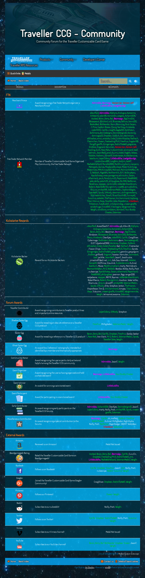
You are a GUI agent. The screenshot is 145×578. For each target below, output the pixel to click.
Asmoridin (112, 115)
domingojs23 (97, 135)
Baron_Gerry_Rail (106, 118)
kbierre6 (124, 260)
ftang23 (92, 144)
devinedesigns (106, 132)
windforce (101, 209)
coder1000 (96, 130)
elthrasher (91, 138)
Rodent (92, 186)
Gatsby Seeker (133, 333)
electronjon (129, 135)
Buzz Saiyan (130, 124)
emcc (99, 138)
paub (101, 178)
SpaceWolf (93, 192)
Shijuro (93, 189)
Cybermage (93, 240)
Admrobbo (96, 102)
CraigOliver (133, 237)
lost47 (128, 161)
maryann (134, 164)
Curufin (132, 454)
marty (122, 265)
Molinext (116, 169)
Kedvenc (100, 155)
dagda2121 (120, 130)
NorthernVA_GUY (116, 172)
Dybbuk (115, 135)
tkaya (102, 201)
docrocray (131, 132)
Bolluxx (124, 121)
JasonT (118, 257)
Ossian (131, 175)
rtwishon (123, 280)
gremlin (124, 251)
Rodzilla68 (100, 186)
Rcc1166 (123, 181)
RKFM (108, 277)
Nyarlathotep (97, 175)
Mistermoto (92, 169)
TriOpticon (93, 203)
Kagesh (127, 152)
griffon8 (99, 254)
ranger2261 (130, 274)
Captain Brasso (103, 127)
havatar (115, 254)
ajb (121, 226)
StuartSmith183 (119, 195)
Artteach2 (94, 115)
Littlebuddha (106, 105)
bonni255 (132, 121)
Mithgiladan (106, 324)
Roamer (115, 277)
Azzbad (94, 118)
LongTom (114, 161)
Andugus (122, 112)
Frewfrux (124, 141)
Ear (121, 135)
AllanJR (126, 226)
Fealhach (134, 138)
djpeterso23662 (102, 243)
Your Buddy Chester (124, 374)
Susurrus (92, 198)
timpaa (122, 288)
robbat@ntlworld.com (127, 184)
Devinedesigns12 (120, 132)
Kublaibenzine (130, 155)
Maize (100, 265)
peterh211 (104, 181)
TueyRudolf (104, 203)
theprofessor (92, 288)
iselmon (92, 152)
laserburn (93, 158)
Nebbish (95, 172)
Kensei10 (108, 155)
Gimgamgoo (108, 144)
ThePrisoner (110, 198)
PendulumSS (110, 178)
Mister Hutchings (129, 166)
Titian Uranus (93, 201)
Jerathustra (127, 257)
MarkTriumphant (122, 164)
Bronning (120, 124)
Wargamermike (128, 206)
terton (121, 285)
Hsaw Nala (105, 149)
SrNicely (108, 192)
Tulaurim (97, 291)
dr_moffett (113, 418)
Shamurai (92, 283)
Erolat (113, 138)
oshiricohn (123, 175)
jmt (116, 152)
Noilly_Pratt (134, 268)
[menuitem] (126, 561)
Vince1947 (106, 206)
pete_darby (94, 181)
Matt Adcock (131, 265)
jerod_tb (109, 152)
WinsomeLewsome (111, 294)
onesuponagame (110, 175)
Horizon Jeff (128, 102)
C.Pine (94, 127)
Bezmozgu (106, 102)
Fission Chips (94, 248)
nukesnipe (93, 271)
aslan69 (103, 115)
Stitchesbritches (97, 195)
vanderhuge (95, 206)
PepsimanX (122, 178)
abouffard (94, 112)
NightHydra (129, 421)
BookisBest (94, 124)
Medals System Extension (128, 553)
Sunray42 (131, 195)
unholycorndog (116, 203)
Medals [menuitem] (28, 73)
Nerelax (119, 268)
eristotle (106, 138)
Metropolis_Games (96, 166)
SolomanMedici (114, 189)
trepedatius (123, 201)
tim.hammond (122, 198)
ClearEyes (107, 237)
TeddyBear (132, 424)
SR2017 (124, 424)
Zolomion (117, 212)
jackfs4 (101, 257)
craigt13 (112, 130)
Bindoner (93, 234)
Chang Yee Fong (118, 127)
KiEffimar (102, 263)
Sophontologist (128, 189)
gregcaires (131, 144)
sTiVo (107, 285)
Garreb (135, 248)
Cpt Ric (105, 130)
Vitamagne (116, 206)
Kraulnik (111, 263)
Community (67, 59)
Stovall (108, 195)
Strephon (114, 285)
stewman (116, 192)
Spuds (101, 192)
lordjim (122, 161)
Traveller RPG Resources (24, 65)
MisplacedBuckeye (113, 166)
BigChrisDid (129, 118)
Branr (112, 124)
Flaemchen (92, 141)
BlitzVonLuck (106, 121)
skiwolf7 (109, 283)
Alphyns (113, 112)
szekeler (100, 198)
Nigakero (104, 172)
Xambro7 (120, 209)
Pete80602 (132, 178)
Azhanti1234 (130, 115)
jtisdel (121, 152)
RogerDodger (114, 424)
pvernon (116, 274)
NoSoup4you (129, 172)
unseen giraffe (130, 203)
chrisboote (129, 127)
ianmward (128, 149)
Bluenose (116, 121)
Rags (123, 274)
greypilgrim (134, 251)
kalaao (134, 152)
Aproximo (131, 112)
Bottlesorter (105, 124)
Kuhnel (133, 263)
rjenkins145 (111, 184)
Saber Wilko (133, 280)
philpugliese (114, 181)
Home (21, 59)
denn (121, 240)
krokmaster (118, 155)
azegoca (120, 115)
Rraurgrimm (111, 186)
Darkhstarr (129, 130)
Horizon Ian (117, 102)
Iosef (136, 149)
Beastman (109, 231)
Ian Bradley (89, 567)
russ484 (120, 186)
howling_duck (94, 149)
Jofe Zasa (116, 260)
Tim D (101, 288)
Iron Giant (101, 336)
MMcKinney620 (105, 169)
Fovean (101, 141)
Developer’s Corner (94, 59)
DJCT (93, 243)
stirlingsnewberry (129, 192)
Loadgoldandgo (119, 105)
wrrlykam (111, 209)
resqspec (102, 184)
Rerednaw (93, 184)
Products (45, 59)
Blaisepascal (94, 121)
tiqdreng (134, 198)
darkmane (94, 132)
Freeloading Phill (112, 141)
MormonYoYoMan (128, 169)
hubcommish (116, 149)
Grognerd (101, 147)
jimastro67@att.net (98, 260)
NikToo (125, 268)
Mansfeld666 (108, 164)
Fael (118, 246)
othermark (93, 178)
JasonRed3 (101, 152)
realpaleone (92, 277)
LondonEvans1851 (102, 161)
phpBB (107, 567)
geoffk (99, 144)
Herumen (110, 147)
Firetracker (134, 246)
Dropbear (108, 135)
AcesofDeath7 (103, 226)
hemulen (124, 254)
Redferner (131, 181)
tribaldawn (133, 201)
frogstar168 (133, 141)
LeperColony (104, 158)
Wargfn (93, 209)
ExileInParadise (123, 138)
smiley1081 (102, 189)
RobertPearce (93, 280)
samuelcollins (131, 186)
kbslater (92, 155)
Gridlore (92, 147)
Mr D (105, 268)
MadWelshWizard (94, 164)
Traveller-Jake (111, 201)
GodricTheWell (121, 144)
